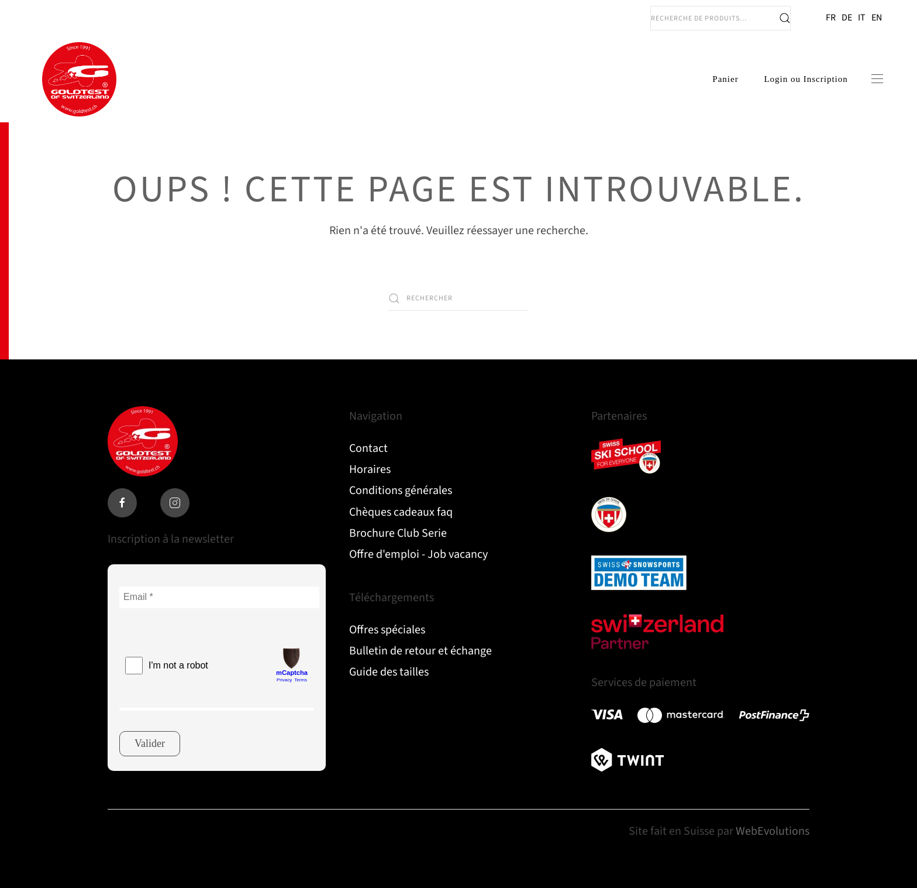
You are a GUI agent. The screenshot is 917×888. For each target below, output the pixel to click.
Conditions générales (400, 490)
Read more (625, 459)
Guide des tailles (389, 672)
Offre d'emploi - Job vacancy (418, 554)
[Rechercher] (458, 300)
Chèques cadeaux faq (401, 512)
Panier (724, 79)
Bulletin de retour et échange (420, 651)
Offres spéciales (387, 630)
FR (831, 17)
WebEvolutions (772, 831)
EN (876, 17)
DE (847, 17)
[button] (876, 80)
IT (862, 17)
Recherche (785, 18)
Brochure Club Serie (398, 533)
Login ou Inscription (805, 79)
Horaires (370, 469)
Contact (368, 448)
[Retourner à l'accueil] (79, 80)
